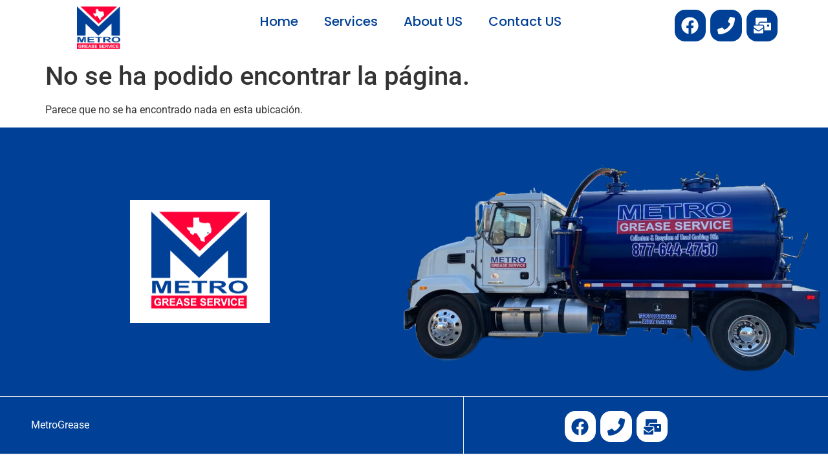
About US (433, 21)
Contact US (524, 21)
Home (279, 21)
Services (351, 21)
